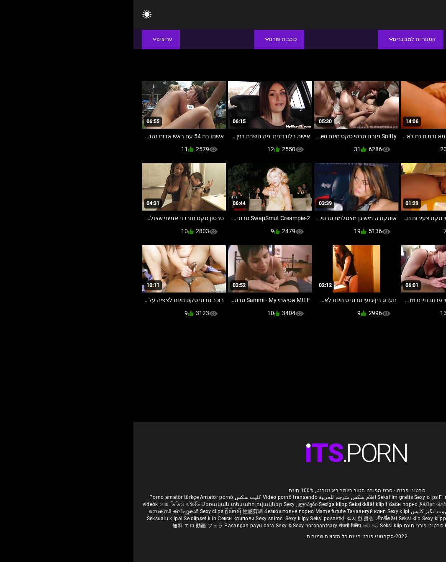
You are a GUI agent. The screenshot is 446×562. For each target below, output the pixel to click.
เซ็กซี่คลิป (253, 518)
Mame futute (197, 511)
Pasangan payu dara (116, 526)
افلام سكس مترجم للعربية (214, 497)
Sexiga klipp (200, 504)
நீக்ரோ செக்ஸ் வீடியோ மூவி (319, 504)
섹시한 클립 (227, 518)
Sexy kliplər (419, 518)
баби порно (270, 504)
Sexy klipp (301, 518)
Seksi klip (277, 518)
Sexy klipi (265, 511)
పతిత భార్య (398, 511)
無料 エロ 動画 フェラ (64, 526)
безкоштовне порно (155, 511)
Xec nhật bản (386, 497)
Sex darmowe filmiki (338, 518)
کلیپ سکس (114, 497)
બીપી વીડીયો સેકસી (374, 504)
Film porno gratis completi (337, 497)
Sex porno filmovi (384, 518)
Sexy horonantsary (182, 526)
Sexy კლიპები (167, 504)
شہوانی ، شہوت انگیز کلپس (308, 511)
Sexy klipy (164, 518)
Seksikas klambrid (362, 526)
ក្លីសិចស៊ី (100, 511)
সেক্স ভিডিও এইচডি (46, 504)
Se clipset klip (67, 518)
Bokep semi (324, 526)
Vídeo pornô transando (156, 497)
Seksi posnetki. (195, 518)
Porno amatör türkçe (40, 497)
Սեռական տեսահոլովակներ (109, 504)
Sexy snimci (137, 518)
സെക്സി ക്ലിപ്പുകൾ (41, 511)
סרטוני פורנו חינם (290, 526)
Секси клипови (103, 518)
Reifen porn (416, 497)
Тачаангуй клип (233, 511)
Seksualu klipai (32, 518)
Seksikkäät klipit (235, 504)
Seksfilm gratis (261, 497)
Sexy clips (293, 497)
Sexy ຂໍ (150, 526)
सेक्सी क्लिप (217, 526)
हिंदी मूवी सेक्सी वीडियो (362, 511)
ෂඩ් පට (238, 526)
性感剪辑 (120, 511)
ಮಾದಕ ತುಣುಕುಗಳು (416, 504)
